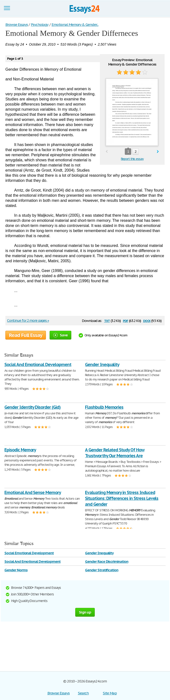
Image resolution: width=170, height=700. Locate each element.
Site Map (110, 693)
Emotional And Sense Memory (32, 492)
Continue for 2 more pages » (28, 320)
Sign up (85, 612)
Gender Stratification (101, 570)
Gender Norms (16, 570)
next (158, 152)
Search (83, 693)
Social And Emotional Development (37, 364)
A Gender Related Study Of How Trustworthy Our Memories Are (114, 452)
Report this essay (132, 159)
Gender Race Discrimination (106, 561)
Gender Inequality (102, 364)
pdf (125, 320)
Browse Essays (58, 693)
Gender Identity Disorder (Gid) (32, 407)
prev (107, 152)
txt (107, 320)
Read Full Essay (25, 335)
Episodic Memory (20, 450)
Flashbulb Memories (104, 407)
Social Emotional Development (29, 553)
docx (147, 320)
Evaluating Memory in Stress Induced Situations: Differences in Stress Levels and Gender (121, 498)
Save (60, 335)
